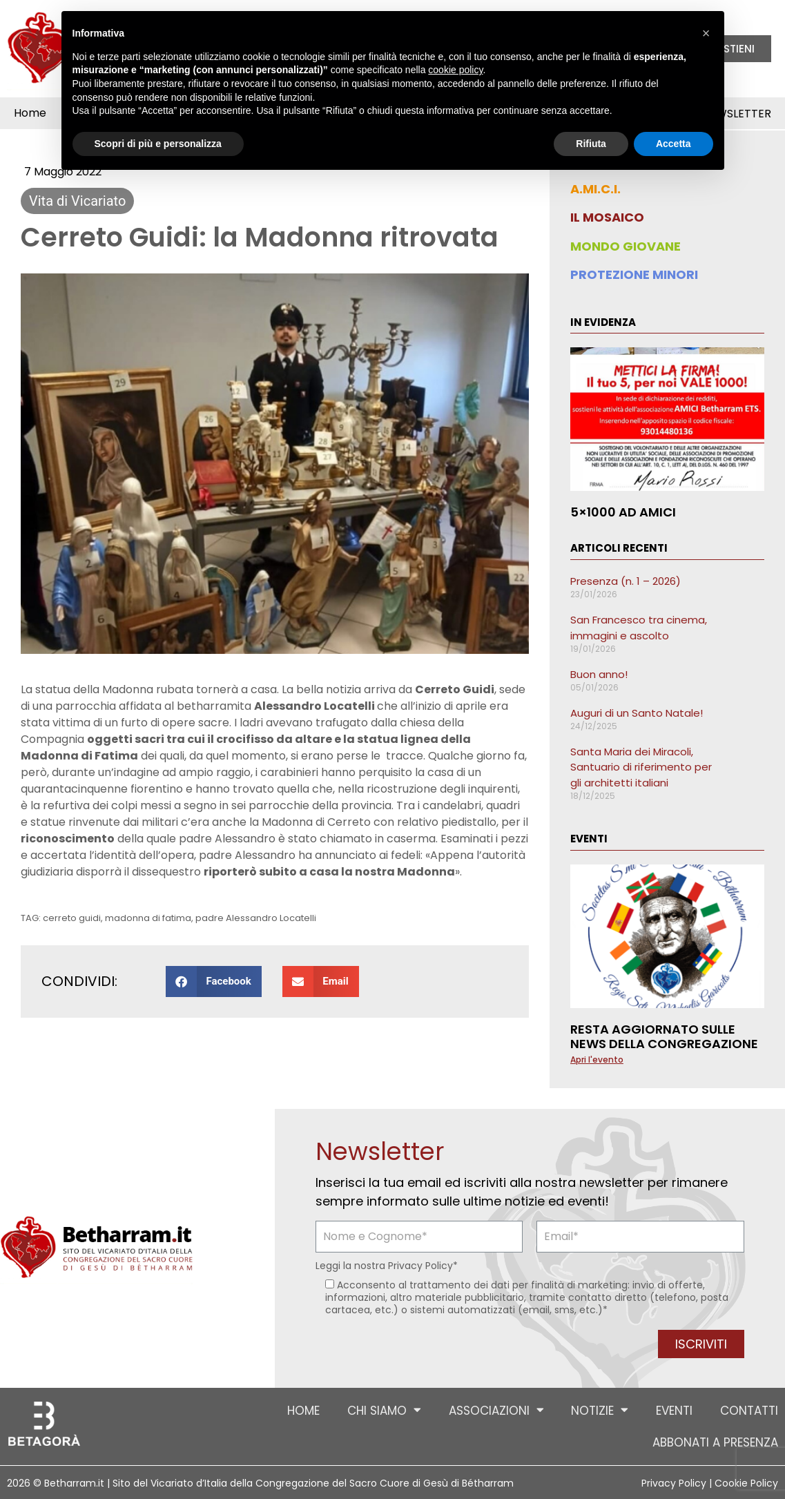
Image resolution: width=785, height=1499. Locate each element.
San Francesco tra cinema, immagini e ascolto (638, 627)
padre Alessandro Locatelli (255, 918)
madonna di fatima (148, 918)
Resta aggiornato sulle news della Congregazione (664, 1037)
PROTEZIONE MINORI (634, 274)
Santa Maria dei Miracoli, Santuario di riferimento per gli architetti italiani (641, 767)
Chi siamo (383, 1410)
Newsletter (736, 114)
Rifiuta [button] (591, 143)
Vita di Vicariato (77, 201)
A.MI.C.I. (595, 188)
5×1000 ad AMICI (623, 512)
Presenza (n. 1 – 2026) (625, 581)
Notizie (599, 1410)
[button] (214, 981)
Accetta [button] (673, 143)
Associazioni (495, 1410)
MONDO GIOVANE (625, 246)
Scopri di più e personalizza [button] (158, 143)
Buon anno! (599, 674)
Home (30, 113)
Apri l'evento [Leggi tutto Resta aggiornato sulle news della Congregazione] (596, 1059)
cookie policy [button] (455, 69)
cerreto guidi (72, 918)
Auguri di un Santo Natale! (636, 713)
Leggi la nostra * (387, 1265)
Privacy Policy (420, 1266)
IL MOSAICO (607, 217)
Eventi (674, 1410)
